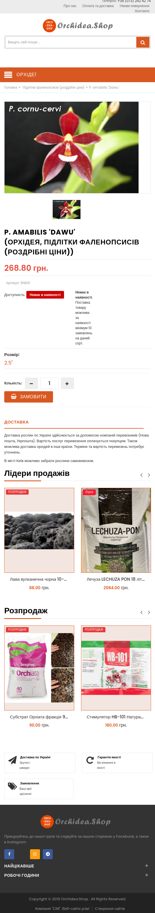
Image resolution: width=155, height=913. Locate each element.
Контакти (142, 10)
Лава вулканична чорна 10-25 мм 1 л (40, 579)
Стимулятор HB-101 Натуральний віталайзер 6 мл (117, 717)
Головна (10, 87)
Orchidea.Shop (75, 899)
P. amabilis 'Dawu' (104, 87)
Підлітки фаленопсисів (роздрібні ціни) (53, 87)
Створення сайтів (110, 908)
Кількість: (13, 383)
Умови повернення (134, 5)
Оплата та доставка (98, 5)
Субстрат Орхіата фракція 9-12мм (40, 717)
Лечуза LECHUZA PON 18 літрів (117, 579)
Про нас (70, 5)
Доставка (16, 422)
